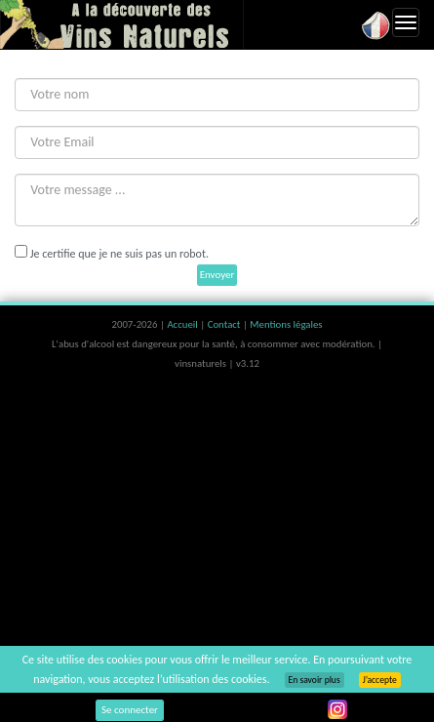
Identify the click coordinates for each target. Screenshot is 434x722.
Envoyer (217, 274)
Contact (225, 324)
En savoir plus (314, 680)
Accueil (183, 324)
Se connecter (129, 709)
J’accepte (380, 680)
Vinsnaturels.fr (122, 24)
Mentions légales (286, 324)
